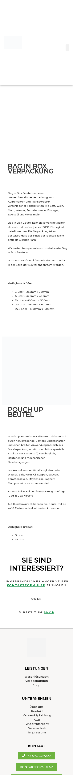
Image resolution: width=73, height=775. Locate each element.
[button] (67, 47)
